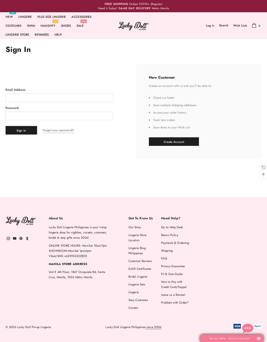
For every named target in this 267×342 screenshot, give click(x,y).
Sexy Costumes (138, 300)
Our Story (134, 227)
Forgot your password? (58, 130)
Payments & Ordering (175, 243)
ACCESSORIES (81, 17)
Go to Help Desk (172, 227)
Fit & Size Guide (172, 274)
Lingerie (133, 292)
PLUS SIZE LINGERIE (51, 17)
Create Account (174, 142)
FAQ (164, 258)
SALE (80, 26)
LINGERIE (25, 17)
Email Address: (16, 90)
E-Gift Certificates (139, 269)
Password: (12, 108)
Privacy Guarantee (173, 266)
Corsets (133, 308)
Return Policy (169, 235)
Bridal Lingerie (137, 276)
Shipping (167, 250)
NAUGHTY (48, 26)
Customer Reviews (140, 261)
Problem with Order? (175, 302)
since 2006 (153, 327)
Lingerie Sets (136, 284)
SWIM (31, 26)
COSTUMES (14, 26)
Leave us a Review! (173, 295)
